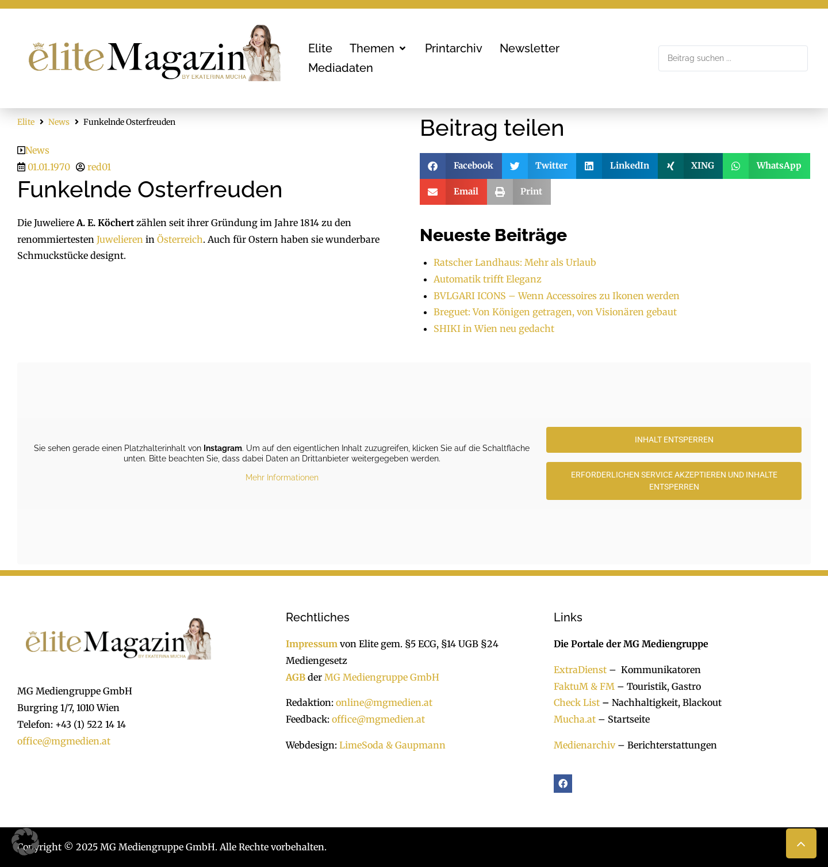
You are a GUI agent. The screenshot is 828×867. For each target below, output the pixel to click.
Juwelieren (120, 239)
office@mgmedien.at (63, 741)
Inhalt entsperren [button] (674, 439)
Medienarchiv (584, 745)
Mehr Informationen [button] (282, 477)
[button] (378, 48)
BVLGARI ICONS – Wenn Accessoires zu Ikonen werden (557, 295)
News (59, 122)
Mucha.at (575, 719)
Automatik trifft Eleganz (488, 279)
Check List (577, 702)
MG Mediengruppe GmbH (381, 677)
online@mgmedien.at (384, 702)
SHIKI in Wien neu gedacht (494, 328)
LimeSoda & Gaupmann (392, 745)
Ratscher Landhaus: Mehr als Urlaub (515, 262)
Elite (25, 122)
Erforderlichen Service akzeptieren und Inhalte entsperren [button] (674, 480)
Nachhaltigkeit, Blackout (661, 702)
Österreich (180, 239)
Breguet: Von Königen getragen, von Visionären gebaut (555, 312)
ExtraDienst (580, 669)
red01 (99, 167)
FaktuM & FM (584, 686)
